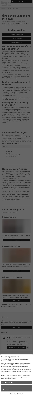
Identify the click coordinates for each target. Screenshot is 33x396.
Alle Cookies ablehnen (7, 386)
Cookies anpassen (6, 389)
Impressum (12, 393)
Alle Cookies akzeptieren (7, 382)
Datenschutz (20, 393)
